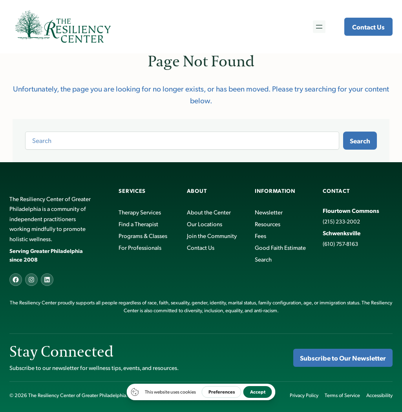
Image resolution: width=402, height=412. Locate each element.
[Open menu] (319, 26)
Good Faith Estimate (280, 247)
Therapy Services (140, 212)
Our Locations (204, 223)
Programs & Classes (143, 235)
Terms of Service (342, 395)
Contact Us (368, 26)
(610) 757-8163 (340, 243)
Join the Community (212, 235)
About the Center (209, 212)
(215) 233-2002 (341, 221)
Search (360, 140)
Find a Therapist (138, 223)
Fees (260, 235)
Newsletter (269, 212)
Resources (267, 223)
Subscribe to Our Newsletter (343, 357)
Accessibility (379, 395)
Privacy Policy (304, 395)
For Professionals (140, 247)
